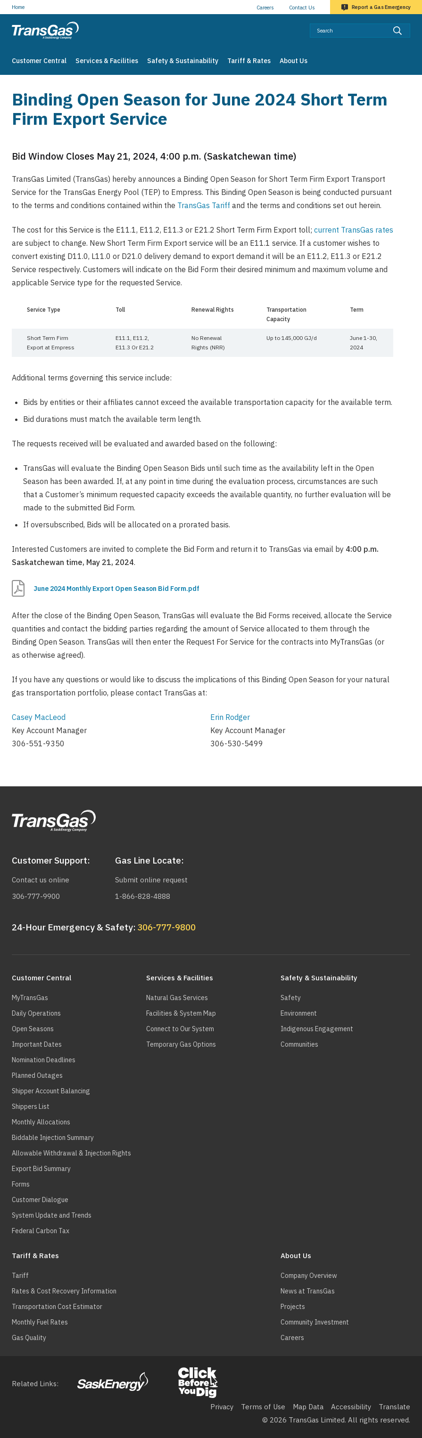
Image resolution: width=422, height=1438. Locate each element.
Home (18, 7)
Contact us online (40, 879)
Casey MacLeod (39, 717)
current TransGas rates (353, 229)
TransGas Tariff (203, 205)
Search (410, 23)
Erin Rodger (230, 717)
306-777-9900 (36, 896)
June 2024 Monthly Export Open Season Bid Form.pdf (116, 588)
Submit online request (151, 879)
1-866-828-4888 (142, 896)
